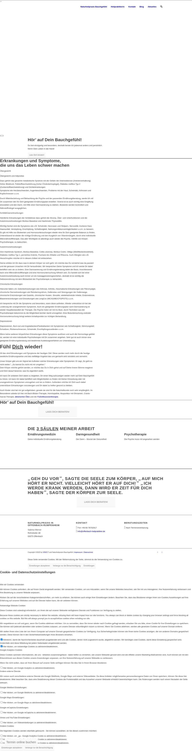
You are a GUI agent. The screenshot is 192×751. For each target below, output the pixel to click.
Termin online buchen (21, 742)
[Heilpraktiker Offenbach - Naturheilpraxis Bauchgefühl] (47, 6)
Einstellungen (89, 566)
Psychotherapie (135, 434)
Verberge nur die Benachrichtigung (67, 566)
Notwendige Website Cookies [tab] (13, 605)
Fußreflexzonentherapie (47, 397)
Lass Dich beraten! (36, 155)
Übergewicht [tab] (5, 171)
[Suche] (161, 6)
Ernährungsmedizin (42, 434)
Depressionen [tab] (6, 321)
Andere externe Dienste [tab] (10, 671)
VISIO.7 (46, 552)
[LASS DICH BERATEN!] (57, 412)
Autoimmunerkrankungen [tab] (11, 247)
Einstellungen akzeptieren (39, 566)
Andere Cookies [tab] (7, 726)
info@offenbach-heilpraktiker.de (91, 531)
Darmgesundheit (88, 434)
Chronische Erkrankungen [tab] (11, 284)
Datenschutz (88, 552)
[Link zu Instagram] (162, 552)
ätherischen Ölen (22, 397)
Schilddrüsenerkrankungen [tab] (11, 213)
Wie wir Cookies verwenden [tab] (12, 584)
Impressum (78, 552)
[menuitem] (93, 6)
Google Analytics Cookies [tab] (11, 650)
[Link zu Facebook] (157, 552)
